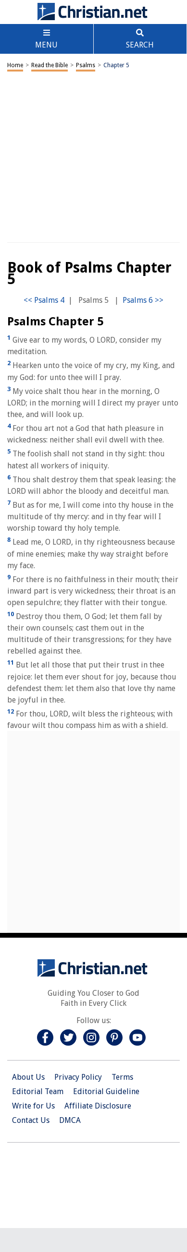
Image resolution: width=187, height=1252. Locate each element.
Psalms (85, 65)
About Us (28, 1077)
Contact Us (31, 1120)
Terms (122, 1077)
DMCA (70, 1120)
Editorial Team (37, 1091)
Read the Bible (49, 65)
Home (15, 65)
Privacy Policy (78, 1077)
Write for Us (33, 1105)
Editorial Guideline (106, 1091)
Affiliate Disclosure (97, 1105)
